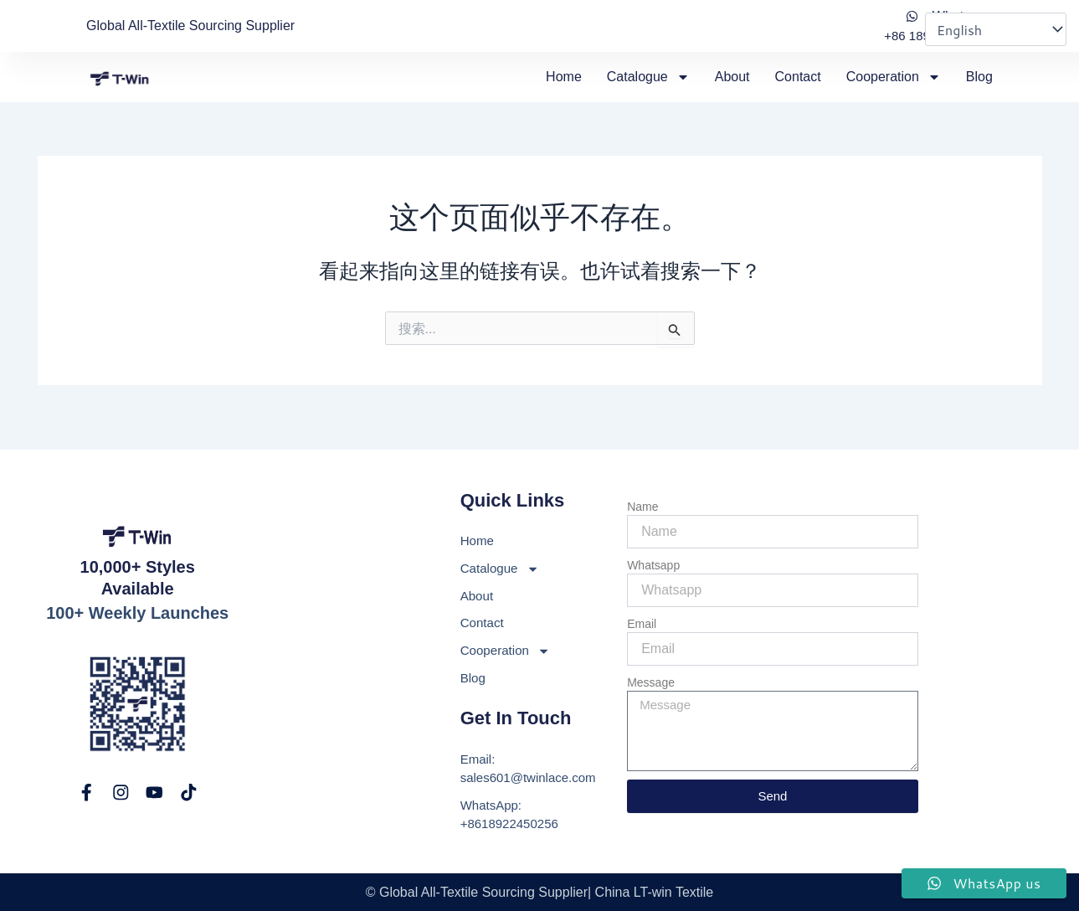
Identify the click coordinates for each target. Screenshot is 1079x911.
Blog (979, 76)
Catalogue (648, 77)
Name (642, 495)
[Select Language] (995, 29)
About (732, 76)
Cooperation (893, 77)
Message (651, 670)
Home (564, 76)
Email (641, 612)
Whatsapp (653, 553)
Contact (798, 76)
